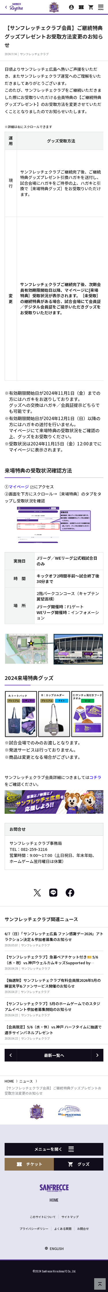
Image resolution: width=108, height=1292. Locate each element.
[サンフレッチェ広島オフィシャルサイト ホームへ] (54, 1194)
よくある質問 (62, 1228)
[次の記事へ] (97, 1055)
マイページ (19, 486)
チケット (29, 1164)
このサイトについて (43, 1217)
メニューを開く (54, 1149)
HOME (9, 1080)
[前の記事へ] (11, 1055)
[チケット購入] (81, 7)
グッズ (79, 1164)
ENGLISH (54, 1248)
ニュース (26, 1080)
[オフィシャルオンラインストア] (91, 7)
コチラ (95, 777)
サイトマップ (70, 1217)
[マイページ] (71, 7)
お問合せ (83, 1228)
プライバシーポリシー (34, 1228)
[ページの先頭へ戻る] (100, 1284)
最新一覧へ (54, 1055)
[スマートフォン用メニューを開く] (101, 7)
